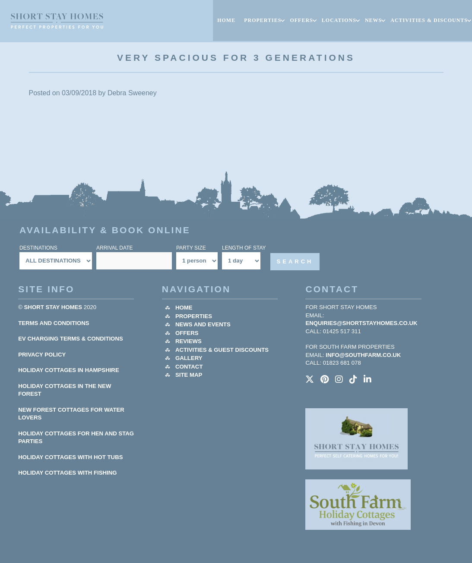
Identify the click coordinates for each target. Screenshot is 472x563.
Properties (193, 316)
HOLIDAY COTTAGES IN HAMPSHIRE (68, 370)
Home (184, 307)
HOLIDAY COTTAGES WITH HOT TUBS (70, 457)
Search (295, 261)
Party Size (191, 248)
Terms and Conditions (53, 323)
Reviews (188, 341)
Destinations (38, 248)
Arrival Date (114, 248)
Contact (189, 366)
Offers (186, 333)
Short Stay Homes (53, 307)
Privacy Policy (42, 354)
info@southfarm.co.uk (363, 355)
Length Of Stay (244, 248)
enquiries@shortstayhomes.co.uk (361, 323)
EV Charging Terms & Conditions (70, 338)
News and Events (203, 324)
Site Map (188, 375)
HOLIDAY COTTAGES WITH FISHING (67, 472)
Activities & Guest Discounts (222, 350)
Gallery (189, 358)
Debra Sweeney (132, 93)
